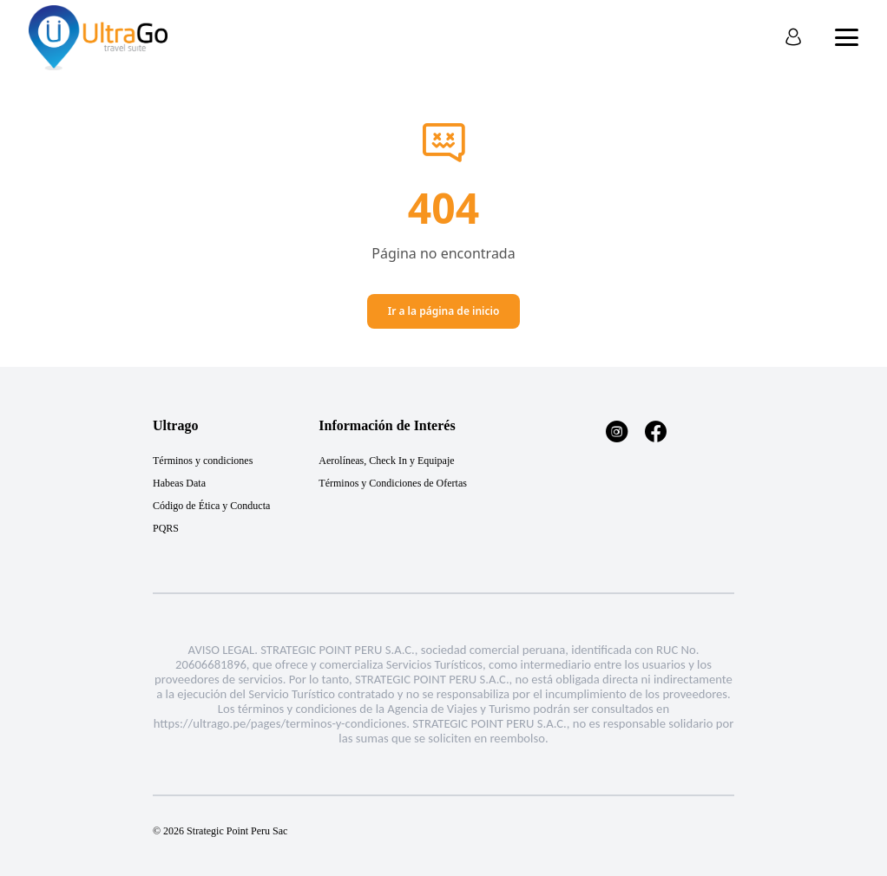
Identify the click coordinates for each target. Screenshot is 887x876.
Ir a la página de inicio (444, 311)
